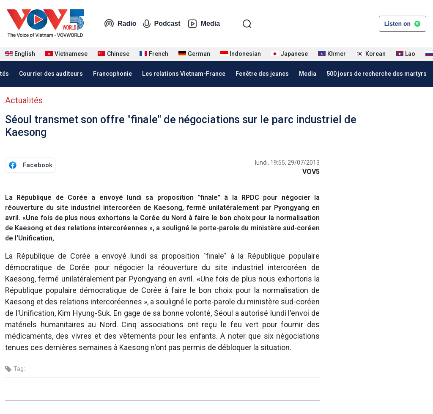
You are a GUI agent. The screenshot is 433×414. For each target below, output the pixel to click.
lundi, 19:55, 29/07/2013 (287, 162)
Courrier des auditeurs (51, 73)
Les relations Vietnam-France (183, 73)
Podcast (161, 23)
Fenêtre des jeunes (262, 73)
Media (203, 24)
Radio (120, 24)
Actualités (24, 100)
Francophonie (112, 73)
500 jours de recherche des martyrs (376, 73)
